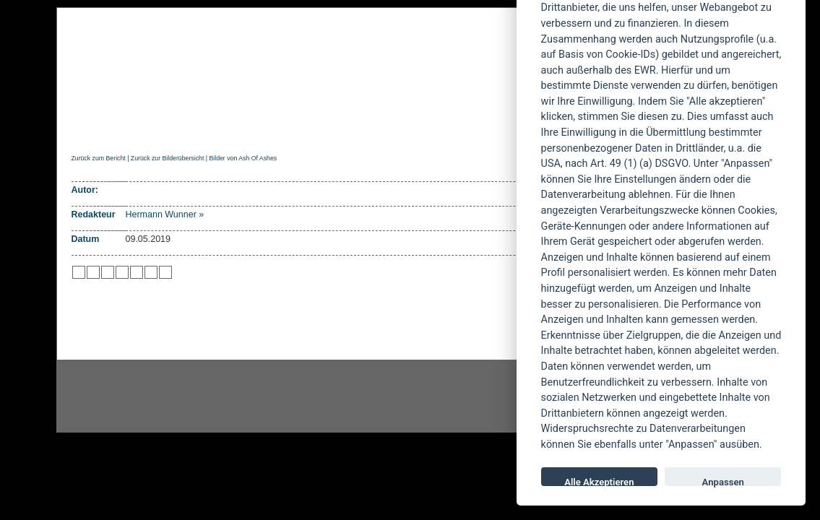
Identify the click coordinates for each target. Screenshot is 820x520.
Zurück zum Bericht (99, 158)
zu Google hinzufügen (122, 272)
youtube (497, 396)
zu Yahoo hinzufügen (151, 272)
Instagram (173, 396)
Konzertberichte (275, 127)
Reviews (186, 127)
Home (84, 127)
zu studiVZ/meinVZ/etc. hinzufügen (136, 272)
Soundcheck (435, 127)
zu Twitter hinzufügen (79, 272)
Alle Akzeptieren (599, 481)
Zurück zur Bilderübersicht (167, 158)
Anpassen (723, 481)
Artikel (362, 127)
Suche (505, 127)
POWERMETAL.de (302, 63)
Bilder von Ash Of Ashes (243, 158)
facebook (335, 396)
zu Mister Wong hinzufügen (93, 272)
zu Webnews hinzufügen (107, 272)
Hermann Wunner (161, 214)
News (131, 127)
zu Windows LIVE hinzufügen (165, 272)
